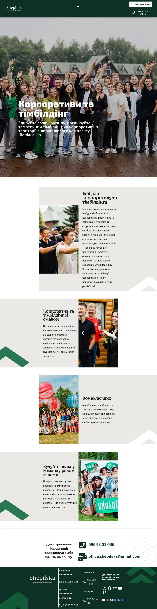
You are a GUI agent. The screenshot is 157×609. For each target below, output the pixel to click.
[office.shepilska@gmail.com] (82, 557)
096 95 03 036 (101, 544)
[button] (77, 7)
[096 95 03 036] (82, 545)
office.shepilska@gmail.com (114, 556)
